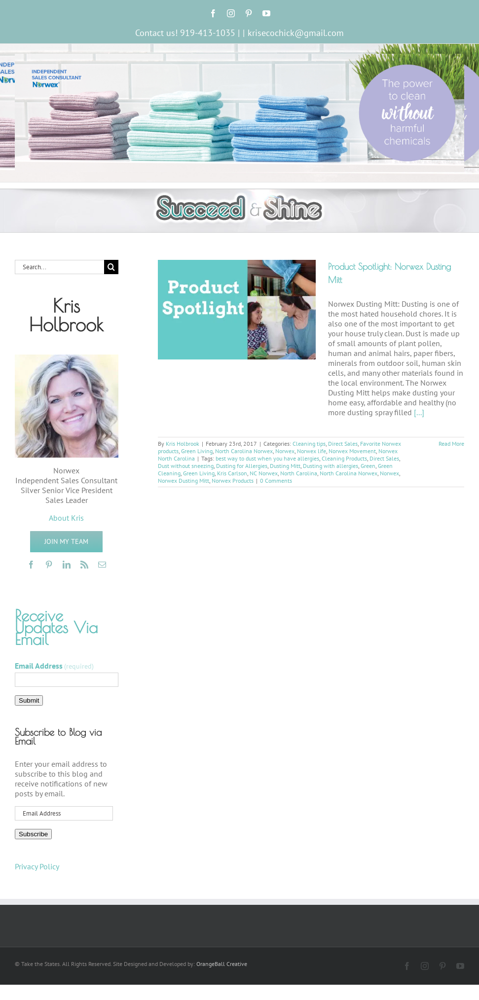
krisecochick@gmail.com (296, 32)
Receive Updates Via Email (56, 627)
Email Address (54, 666)
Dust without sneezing (186, 465)
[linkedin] (67, 565)
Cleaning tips (309, 443)
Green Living (197, 451)
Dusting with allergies (330, 465)
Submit (29, 700)
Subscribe (33, 834)
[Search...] (59, 267)
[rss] (84, 565)
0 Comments (276, 480)
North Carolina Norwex (244, 451)
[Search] (111, 267)
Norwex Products (233, 480)
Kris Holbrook (182, 443)
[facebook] (31, 565)
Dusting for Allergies (241, 465)
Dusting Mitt (285, 465)
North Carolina (298, 473)
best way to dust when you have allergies (267, 458)
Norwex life (311, 451)
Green (368, 465)
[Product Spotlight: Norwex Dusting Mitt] (237, 309)
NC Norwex (264, 473)
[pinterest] (49, 565)
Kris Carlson (232, 473)
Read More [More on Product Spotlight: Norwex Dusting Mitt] (451, 443)
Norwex (285, 451)
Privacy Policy (37, 866)
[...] (419, 412)
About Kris (66, 518)
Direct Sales (343, 443)
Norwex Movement (352, 451)
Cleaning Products (344, 458)
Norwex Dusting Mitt (183, 480)
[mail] (102, 565)
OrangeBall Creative (221, 963)
